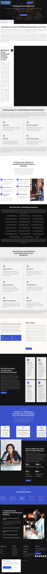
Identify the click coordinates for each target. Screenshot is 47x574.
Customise (7, 567)
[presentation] (32, 346)
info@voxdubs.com (24, 561)
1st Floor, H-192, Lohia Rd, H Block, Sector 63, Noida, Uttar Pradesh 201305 (28, 566)
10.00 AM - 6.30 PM (24, 567)
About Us (18, 1)
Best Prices (27, 367)
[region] (11, 566)
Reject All (15, 567)
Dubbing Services (13, 559)
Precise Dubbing (41, 367)
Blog (27, 1)
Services (23, 1)
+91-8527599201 (28, 13)
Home (14, 1)
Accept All (11, 570)
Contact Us (32, 1)
